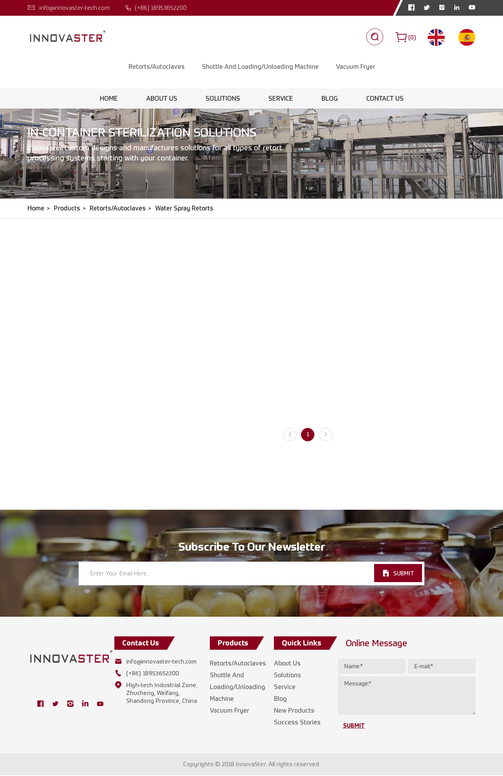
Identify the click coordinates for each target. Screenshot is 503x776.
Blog (329, 99)
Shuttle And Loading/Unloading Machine (260, 67)
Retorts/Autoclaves (156, 67)
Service (280, 99)
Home (109, 99)
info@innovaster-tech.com (74, 7)
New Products (294, 711)
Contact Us (385, 99)
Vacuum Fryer (355, 67)
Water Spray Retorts (184, 209)
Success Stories (297, 723)
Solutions (223, 99)
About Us (161, 99)
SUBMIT (403, 574)
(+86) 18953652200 (161, 7)
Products (67, 209)
